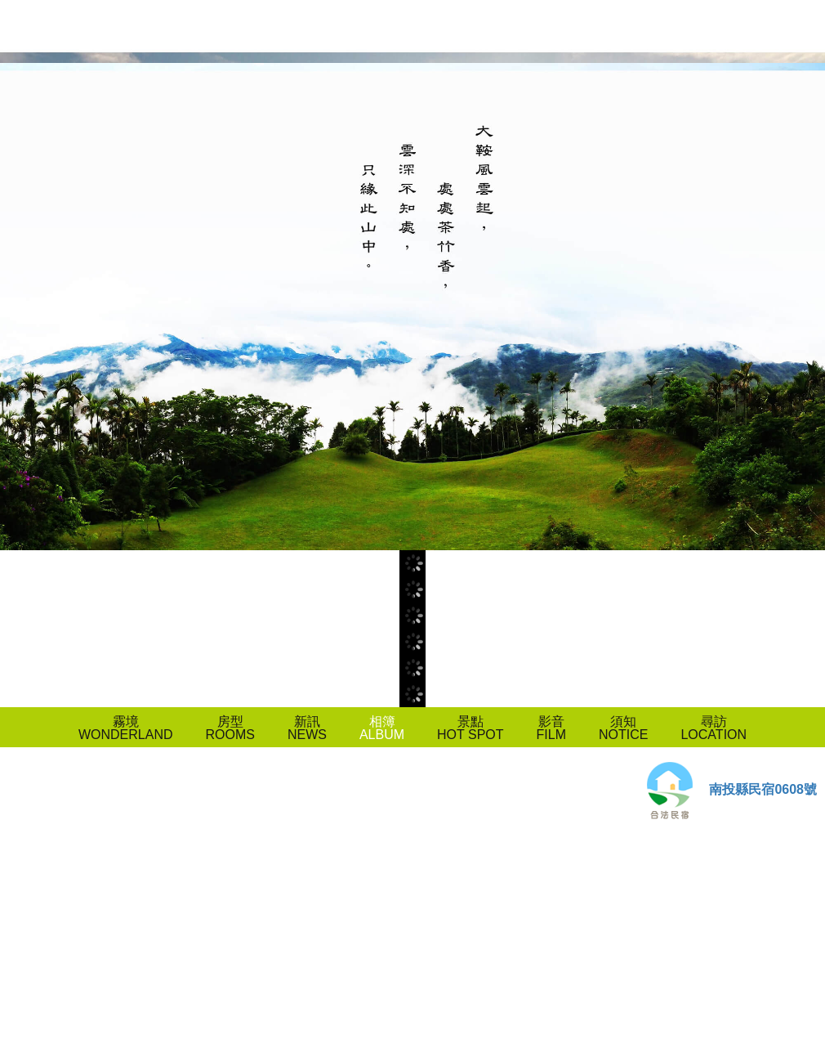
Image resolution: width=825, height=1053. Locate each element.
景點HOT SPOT (470, 728)
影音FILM (551, 728)
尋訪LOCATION (713, 728)
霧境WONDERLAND (125, 728)
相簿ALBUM (381, 728)
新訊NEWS (307, 728)
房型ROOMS (229, 728)
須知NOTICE (623, 728)
